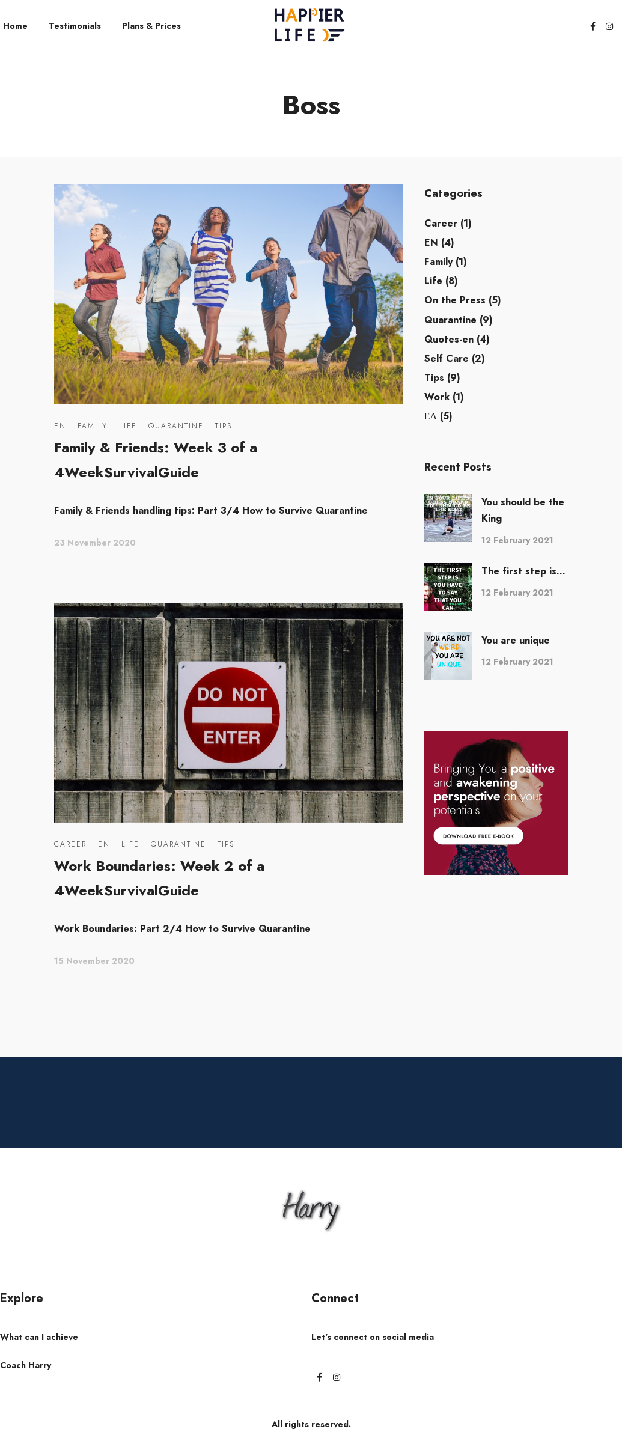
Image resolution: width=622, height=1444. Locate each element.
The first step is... (523, 571)
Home (15, 26)
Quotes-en (449, 339)
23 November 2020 (95, 543)
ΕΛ (430, 416)
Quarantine (176, 426)
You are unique (515, 640)
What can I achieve (39, 1337)
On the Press (455, 300)
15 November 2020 (94, 961)
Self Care (446, 358)
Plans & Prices (151, 26)
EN (60, 426)
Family (93, 426)
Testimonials (75, 26)
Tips (223, 426)
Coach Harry (25, 1365)
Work (437, 397)
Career (70, 844)
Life (128, 426)
